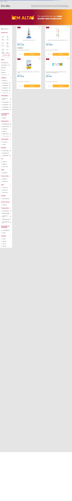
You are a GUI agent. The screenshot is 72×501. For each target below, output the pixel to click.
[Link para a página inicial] (2, 1)
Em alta (5, 1)
